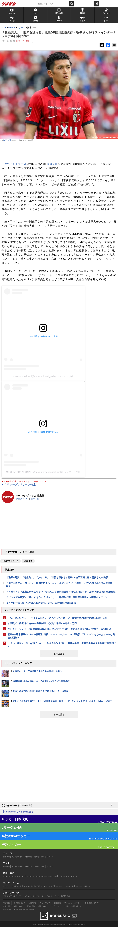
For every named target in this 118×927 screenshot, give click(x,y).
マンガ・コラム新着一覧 (12, 886)
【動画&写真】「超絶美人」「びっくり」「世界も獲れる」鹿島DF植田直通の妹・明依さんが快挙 (57, 577)
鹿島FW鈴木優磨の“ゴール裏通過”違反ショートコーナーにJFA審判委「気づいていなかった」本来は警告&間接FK (61, 636)
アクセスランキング (26, 896)
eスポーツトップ (47, 886)
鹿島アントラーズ (15, 163)
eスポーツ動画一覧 (83, 886)
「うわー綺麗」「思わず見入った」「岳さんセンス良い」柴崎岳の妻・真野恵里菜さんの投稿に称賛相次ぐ (62, 645)
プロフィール (22, 499)
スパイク (50, 857)
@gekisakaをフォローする (17, 805)
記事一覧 (35, 499)
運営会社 (32, 903)
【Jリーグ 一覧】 (22, 41)
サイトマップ (45, 903)
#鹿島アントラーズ (10, 561)
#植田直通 (28, 561)
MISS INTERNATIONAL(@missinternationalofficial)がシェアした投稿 (43, 472)
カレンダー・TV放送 (44, 896)
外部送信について (92, 903)
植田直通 (7, 140)
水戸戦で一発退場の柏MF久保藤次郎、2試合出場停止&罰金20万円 (42, 623)
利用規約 (57, 903)
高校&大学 (28, 857)
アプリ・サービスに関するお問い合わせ (66, 906)
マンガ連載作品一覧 (31, 886)
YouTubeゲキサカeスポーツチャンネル (42, 876)
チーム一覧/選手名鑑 (62, 896)
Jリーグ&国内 (17, 857)
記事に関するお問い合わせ (37, 906)
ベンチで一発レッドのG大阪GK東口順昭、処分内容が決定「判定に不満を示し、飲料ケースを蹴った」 (61, 629)
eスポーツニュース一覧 (65, 886)
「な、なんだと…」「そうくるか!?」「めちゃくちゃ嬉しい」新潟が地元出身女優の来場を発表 (57, 618)
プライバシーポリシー (72, 903)
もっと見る (59, 653)
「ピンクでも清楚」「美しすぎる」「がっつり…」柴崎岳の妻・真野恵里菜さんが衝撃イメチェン (57, 597)
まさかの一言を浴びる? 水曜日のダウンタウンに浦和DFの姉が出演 (41, 602)
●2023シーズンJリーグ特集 (19, 484)
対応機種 (6, 903)
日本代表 (6, 857)
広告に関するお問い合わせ (13, 906)
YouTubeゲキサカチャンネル (14, 876)
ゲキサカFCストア (10, 896)
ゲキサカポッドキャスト (68, 876)
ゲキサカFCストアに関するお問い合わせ (18, 909)
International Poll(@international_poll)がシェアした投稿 (43, 376)
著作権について (20, 903)
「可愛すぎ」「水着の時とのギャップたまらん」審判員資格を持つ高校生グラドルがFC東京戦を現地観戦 (60, 591)
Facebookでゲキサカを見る (17, 812)
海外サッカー (39, 857)
